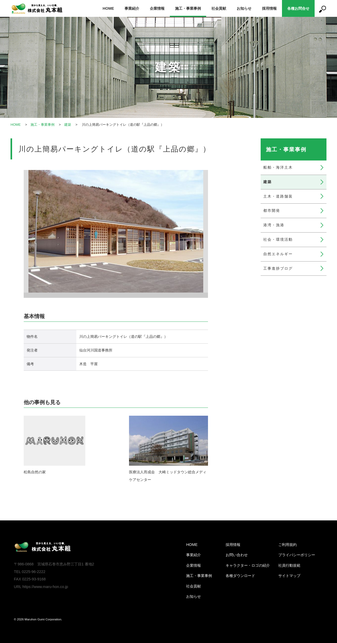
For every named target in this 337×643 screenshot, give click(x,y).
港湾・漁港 (273, 225)
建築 (67, 125)
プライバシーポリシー (296, 555)
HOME (108, 8)
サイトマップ (289, 576)
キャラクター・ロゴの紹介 (248, 565)
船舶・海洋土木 (278, 167)
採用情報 (269, 8)
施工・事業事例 (188, 8)
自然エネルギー (278, 254)
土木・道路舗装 (278, 196)
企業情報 (157, 8)
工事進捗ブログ (278, 268)
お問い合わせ (237, 555)
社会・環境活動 (278, 239)
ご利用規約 (287, 544)
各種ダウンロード (240, 576)
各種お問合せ (298, 8)
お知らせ (244, 8)
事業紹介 (132, 8)
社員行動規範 (289, 565)
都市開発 (271, 210)
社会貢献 (218, 8)
